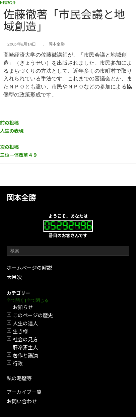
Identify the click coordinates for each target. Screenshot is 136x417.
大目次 (14, 277)
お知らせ (23, 307)
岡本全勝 (21, 197)
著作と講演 (25, 355)
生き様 (20, 331)
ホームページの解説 (29, 268)
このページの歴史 (33, 315)
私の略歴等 (19, 378)
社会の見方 (25, 339)
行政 (18, 363)
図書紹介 (8, 2)
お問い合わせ (22, 401)
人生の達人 (25, 323)
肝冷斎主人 (25, 347)
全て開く (15, 300)
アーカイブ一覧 (24, 392)
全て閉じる (38, 300)
